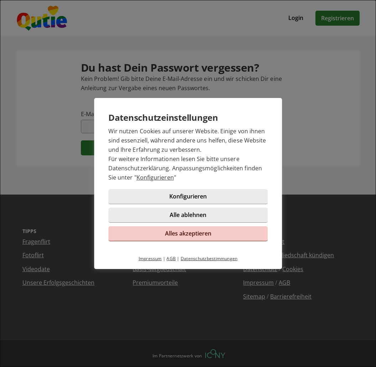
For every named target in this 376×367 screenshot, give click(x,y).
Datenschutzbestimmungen (209, 258)
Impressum (150, 258)
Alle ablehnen (188, 215)
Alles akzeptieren (188, 233)
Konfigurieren (155, 177)
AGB (171, 258)
